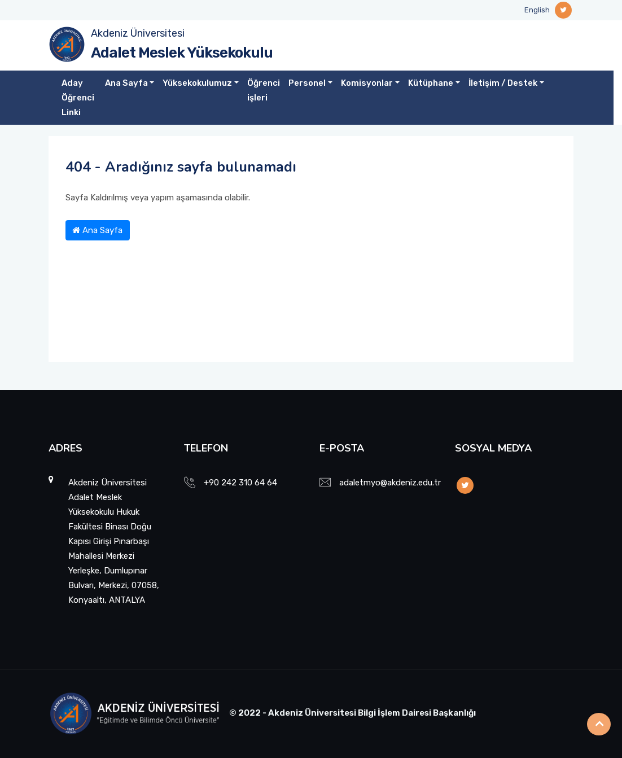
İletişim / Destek (502, 83)
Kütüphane (430, 83)
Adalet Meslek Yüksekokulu (182, 53)
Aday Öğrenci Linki (78, 97)
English (537, 10)
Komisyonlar (367, 83)
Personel (307, 83)
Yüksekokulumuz (197, 83)
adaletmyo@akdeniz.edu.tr (390, 482)
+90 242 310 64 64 (240, 482)
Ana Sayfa (126, 83)
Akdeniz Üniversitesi (138, 33)
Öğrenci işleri (263, 90)
